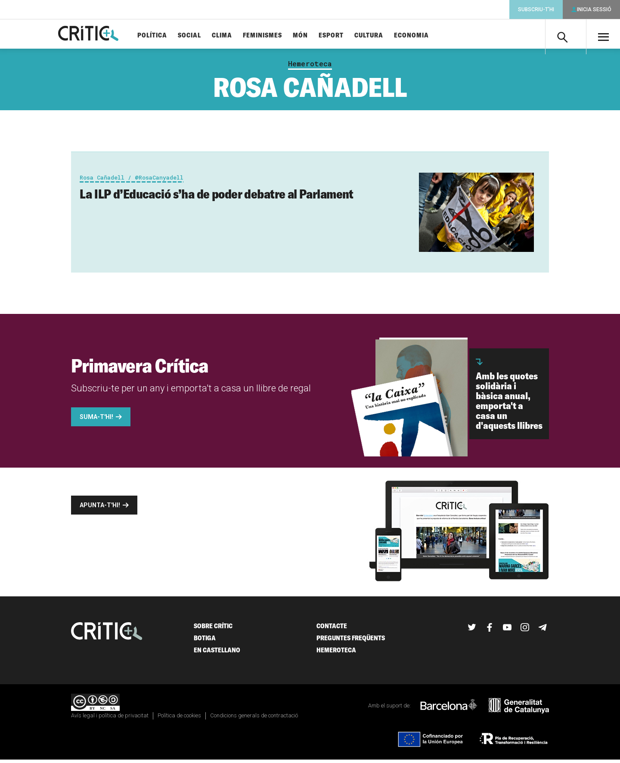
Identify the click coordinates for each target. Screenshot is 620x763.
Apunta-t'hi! (100, 508)
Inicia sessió (594, 9)
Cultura (383, 35)
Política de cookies (179, 719)
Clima (236, 35)
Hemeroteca (310, 67)
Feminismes (276, 35)
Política (166, 35)
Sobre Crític (213, 629)
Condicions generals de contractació (254, 719)
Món (314, 35)
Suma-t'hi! (96, 420)
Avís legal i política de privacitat (110, 719)
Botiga (205, 641)
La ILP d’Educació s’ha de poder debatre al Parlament (216, 197)
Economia (425, 35)
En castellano (217, 653)
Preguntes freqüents (350, 641)
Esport (345, 35)
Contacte (331, 629)
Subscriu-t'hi (536, 9)
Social (203, 35)
